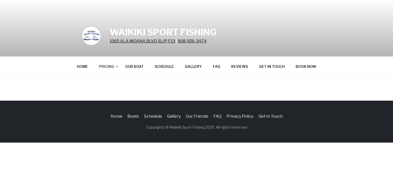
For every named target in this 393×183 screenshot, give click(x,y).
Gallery (193, 66)
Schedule (164, 66)
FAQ (216, 66)
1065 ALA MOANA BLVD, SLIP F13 (142, 41)
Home (82, 66)
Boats (133, 116)
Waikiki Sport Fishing (163, 32)
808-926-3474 (192, 41)
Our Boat (134, 66)
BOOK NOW (306, 66)
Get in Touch (272, 66)
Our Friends (197, 116)
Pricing (106, 66)
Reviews (239, 66)
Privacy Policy (240, 116)
